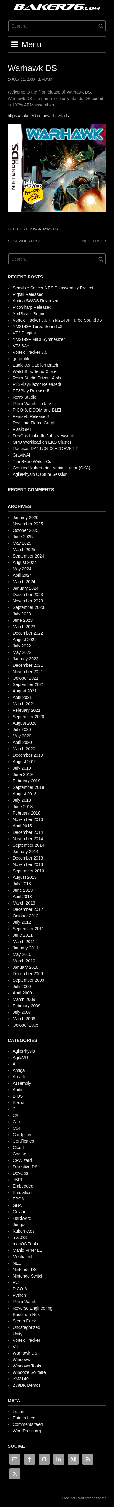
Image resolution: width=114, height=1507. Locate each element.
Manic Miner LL (27, 1250)
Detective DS (25, 1166)
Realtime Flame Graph (34, 422)
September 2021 (28, 684)
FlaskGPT (22, 429)
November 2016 (28, 819)
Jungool (20, 1224)
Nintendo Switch (28, 1276)
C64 (17, 1128)
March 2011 (24, 941)
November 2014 (28, 838)
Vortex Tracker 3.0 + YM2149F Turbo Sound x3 (57, 320)
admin (47, 79)
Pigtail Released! (29, 294)
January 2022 (26, 658)
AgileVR (20, 1057)
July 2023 (22, 613)
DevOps (20, 1173)
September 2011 (28, 928)
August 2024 (25, 562)
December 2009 (28, 973)
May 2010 (22, 954)
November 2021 (28, 671)
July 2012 (22, 922)
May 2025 (22, 543)
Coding (19, 1153)
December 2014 (28, 832)
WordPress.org (27, 1430)
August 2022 (25, 639)
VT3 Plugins (24, 332)
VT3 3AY (21, 345)
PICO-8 (20, 1288)
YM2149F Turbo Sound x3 (37, 326)
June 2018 (23, 806)
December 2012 (28, 909)
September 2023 (28, 607)
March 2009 (24, 999)
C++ (17, 1121)
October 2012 (26, 915)
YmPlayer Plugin (28, 313)
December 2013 (28, 858)
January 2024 (26, 588)
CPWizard (22, 1160)
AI (15, 1063)
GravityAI (21, 455)
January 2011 (26, 948)
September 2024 (28, 556)
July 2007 (22, 1012)
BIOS (18, 1096)
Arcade (19, 1076)
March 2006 (24, 1018)
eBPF (18, 1179)
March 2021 (24, 703)
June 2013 (23, 890)
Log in (18, 1411)
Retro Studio (24, 397)
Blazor (19, 1102)
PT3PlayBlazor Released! (37, 384)
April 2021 (22, 697)
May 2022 (22, 652)
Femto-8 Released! (31, 416)
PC (16, 1282)
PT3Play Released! (31, 390)
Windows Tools (27, 1365)
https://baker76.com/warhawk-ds (38, 115)
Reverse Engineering (33, 1308)
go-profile (21, 358)
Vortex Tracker (26, 1340)
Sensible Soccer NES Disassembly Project (53, 287)
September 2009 (28, 980)
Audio (18, 1089)
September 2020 (28, 716)
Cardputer (22, 1134)
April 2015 (22, 825)
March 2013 (24, 903)
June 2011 (23, 935)
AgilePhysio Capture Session (40, 474)
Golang (19, 1211)
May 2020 (22, 735)
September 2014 (28, 845)
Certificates (23, 1141)
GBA (17, 1205)
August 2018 (25, 793)
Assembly (22, 1083)
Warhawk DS (45, 229)
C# (15, 1115)
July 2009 (22, 986)
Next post (92, 241)
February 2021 (26, 710)
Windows (21, 1359)
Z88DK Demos (27, 1385)
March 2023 (24, 626)
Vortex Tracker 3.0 (30, 352)
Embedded (23, 1186)
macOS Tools (25, 1243)
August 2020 (25, 723)
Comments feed (28, 1424)
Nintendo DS (25, 1269)
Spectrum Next (27, 1314)
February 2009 (26, 1005)
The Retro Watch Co (32, 461)
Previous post (26, 241)
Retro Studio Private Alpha (38, 377)
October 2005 (26, 1025)
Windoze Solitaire (29, 1372)
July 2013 (22, 883)
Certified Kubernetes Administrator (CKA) (51, 467)
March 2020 (24, 748)
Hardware (22, 1218)
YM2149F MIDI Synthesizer (39, 339)
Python (19, 1295)
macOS (20, 1237)
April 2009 (22, 992)
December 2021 (28, 665)
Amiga (19, 1070)
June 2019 (23, 774)
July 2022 (22, 645)
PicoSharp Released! (33, 307)
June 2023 (23, 620)
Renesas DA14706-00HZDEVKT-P (45, 448)
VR (16, 1346)
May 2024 (22, 568)
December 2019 (28, 755)
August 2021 (25, 690)
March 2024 (24, 581)
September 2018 (28, 787)
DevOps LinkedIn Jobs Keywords (44, 435)
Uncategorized (26, 1327)
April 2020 (22, 742)
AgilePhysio (24, 1051)
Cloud (18, 1147)
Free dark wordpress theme (84, 1498)
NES (17, 1263)
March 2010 (24, 960)
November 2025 (28, 523)
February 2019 (26, 780)
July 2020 (22, 729)
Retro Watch (24, 1301)
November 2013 (28, 864)
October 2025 (26, 530)
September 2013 (28, 870)
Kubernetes (24, 1231)
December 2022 (28, 633)
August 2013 (25, 877)
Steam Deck (24, 1321)
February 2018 (26, 813)
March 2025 (24, 549)
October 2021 (26, 678)
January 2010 (26, 967)
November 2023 (28, 601)
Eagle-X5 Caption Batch (35, 365)
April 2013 (22, 896)
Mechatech (23, 1256)
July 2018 (22, 800)
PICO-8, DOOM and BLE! (37, 410)
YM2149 (21, 1378)
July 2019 (22, 768)
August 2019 (25, 761)
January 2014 (26, 851)
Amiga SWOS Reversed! (36, 300)
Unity (17, 1333)
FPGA (18, 1198)
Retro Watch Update (32, 403)
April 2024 (22, 575)
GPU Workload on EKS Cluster (42, 442)
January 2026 (26, 517)
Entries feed (24, 1418)
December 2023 (28, 594)
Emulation (22, 1192)
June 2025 (23, 536)
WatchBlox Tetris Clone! (35, 371)
